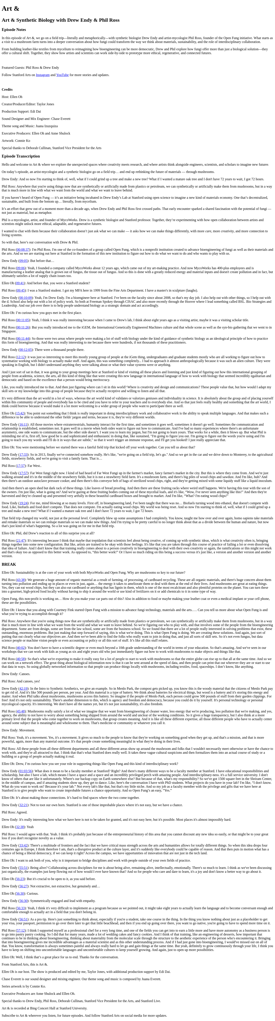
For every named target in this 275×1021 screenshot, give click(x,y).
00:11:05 (23, 320)
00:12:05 (26, 350)
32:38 (20, 827)
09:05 (23, 261)
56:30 (20, 893)
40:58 (20, 659)
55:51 (23, 868)
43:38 (20, 580)
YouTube (62, 75)
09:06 (20, 268)
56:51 (23, 919)
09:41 (20, 283)
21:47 (20, 540)
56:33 (20, 908)
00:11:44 (23, 338)
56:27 (23, 886)
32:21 (23, 805)
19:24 (23, 503)
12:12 (20, 357)
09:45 (20, 290)
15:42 (20, 413)
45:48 (20, 711)
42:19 (23, 688)
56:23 (20, 879)
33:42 (23, 845)
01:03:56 (26, 771)
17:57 (20, 466)
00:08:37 (23, 249)
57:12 (20, 930)
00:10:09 (26, 298)
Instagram (43, 75)
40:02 (20, 648)
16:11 (23, 424)
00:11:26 (23, 327)
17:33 (23, 454)
